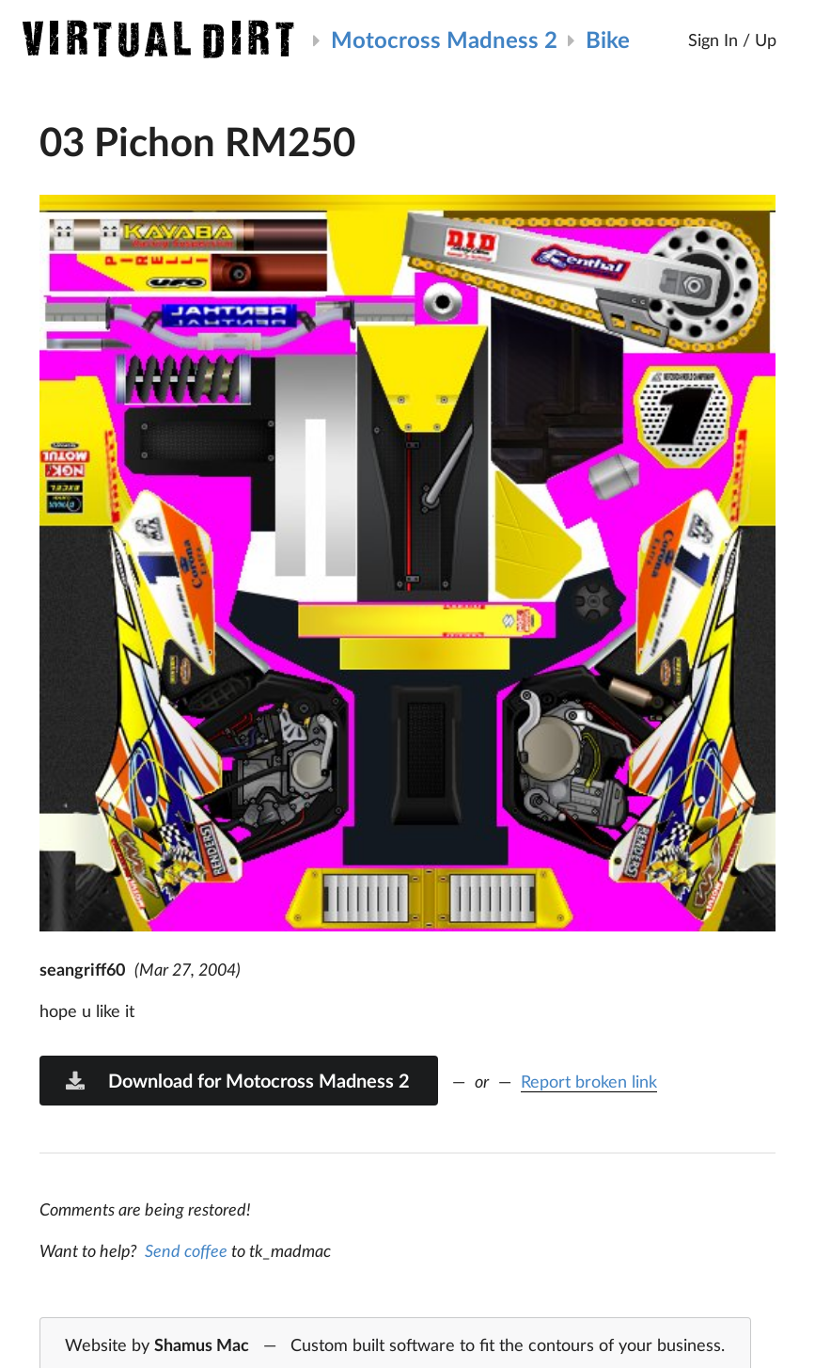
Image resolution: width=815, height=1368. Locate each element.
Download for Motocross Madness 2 (237, 1080)
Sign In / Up (732, 39)
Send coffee (186, 1250)
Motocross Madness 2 (444, 39)
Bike (608, 39)
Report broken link (589, 1081)
